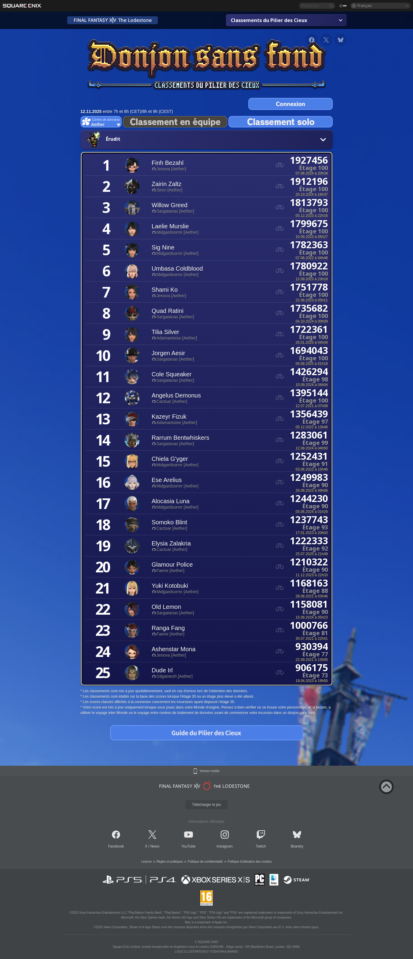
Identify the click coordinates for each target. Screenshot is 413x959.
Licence (146, 861)
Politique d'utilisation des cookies (250, 861)
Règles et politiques (170, 861)
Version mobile (210, 771)
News (155, 846)
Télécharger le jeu (206, 805)
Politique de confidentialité (205, 861)
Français (364, 5)
